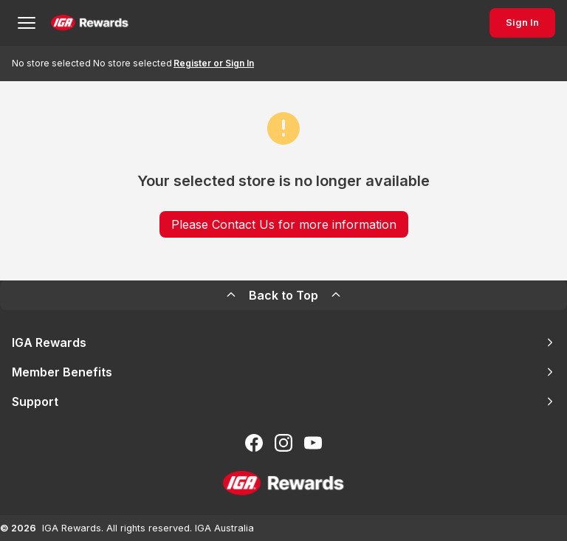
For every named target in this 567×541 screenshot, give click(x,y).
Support (283, 401)
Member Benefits (283, 372)
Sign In (522, 22)
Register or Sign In (213, 63)
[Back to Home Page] (89, 23)
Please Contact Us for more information (283, 224)
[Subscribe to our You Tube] (313, 443)
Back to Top (283, 295)
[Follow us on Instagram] (283, 443)
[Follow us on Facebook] (254, 443)
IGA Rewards (283, 342)
